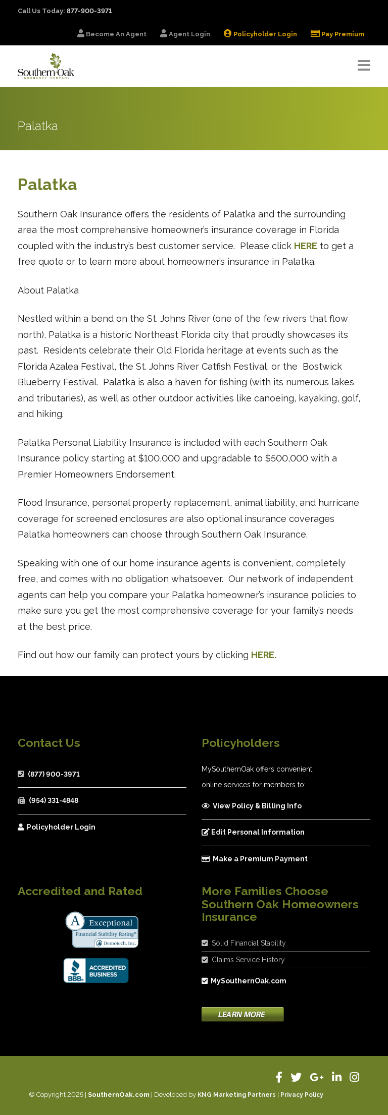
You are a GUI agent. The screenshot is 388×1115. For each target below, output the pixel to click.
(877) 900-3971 (54, 774)
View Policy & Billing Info (252, 806)
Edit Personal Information (253, 832)
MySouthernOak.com (244, 981)
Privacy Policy (301, 1094)
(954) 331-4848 (53, 800)
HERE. (263, 655)
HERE (305, 246)
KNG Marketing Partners (237, 1094)
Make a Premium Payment (255, 859)
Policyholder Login (56, 827)
